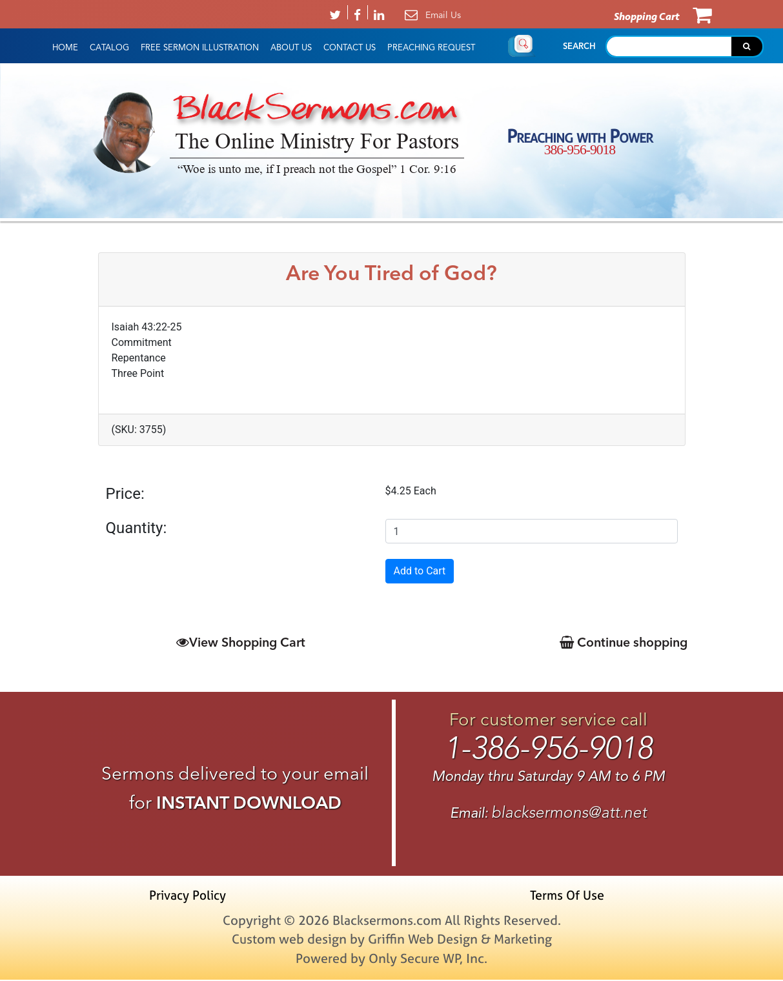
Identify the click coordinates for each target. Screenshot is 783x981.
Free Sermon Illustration (200, 48)
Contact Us (349, 48)
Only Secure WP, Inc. (428, 959)
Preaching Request (431, 48)
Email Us (443, 15)
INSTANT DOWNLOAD (248, 803)
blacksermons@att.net (568, 813)
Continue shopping (620, 642)
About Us (291, 48)
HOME (65, 48)
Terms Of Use (566, 896)
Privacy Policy (190, 896)
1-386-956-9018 (548, 748)
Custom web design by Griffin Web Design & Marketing (392, 940)
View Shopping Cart (239, 642)
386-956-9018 (580, 150)
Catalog (109, 48)
